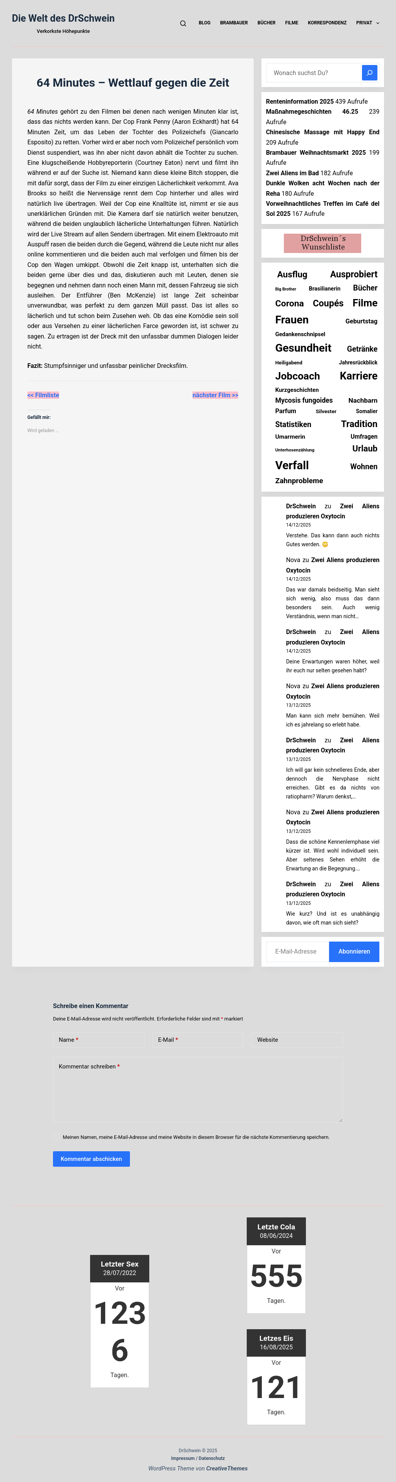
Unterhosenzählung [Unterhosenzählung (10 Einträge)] (295, 450)
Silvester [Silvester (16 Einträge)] (326, 411)
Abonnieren (354, 951)
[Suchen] (183, 23)
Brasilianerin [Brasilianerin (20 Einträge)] (324, 288)
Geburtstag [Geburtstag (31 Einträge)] (361, 321)
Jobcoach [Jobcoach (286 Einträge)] (297, 376)
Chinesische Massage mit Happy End (323, 132)
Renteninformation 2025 (300, 101)
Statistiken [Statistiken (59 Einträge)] (293, 424)
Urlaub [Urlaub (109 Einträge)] (364, 448)
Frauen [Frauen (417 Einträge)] (292, 319)
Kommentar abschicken (91, 1159)
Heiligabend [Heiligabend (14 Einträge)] (288, 363)
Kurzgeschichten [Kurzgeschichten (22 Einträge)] (297, 389)
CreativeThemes (227, 1468)
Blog (204, 23)
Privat (369, 23)
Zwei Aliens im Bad (292, 173)
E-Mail (168, 1040)
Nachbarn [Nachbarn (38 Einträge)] (362, 400)
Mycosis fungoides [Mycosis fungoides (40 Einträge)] (304, 400)
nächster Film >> (216, 395)
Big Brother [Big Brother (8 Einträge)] (285, 289)
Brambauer (234, 23)
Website (267, 1039)
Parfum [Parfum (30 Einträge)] (285, 411)
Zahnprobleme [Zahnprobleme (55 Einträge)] (299, 480)
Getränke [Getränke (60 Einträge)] (362, 349)
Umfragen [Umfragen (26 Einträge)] (364, 436)
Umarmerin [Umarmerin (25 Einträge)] (290, 436)
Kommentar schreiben (89, 1067)
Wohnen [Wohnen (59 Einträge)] (363, 466)
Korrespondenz (327, 23)
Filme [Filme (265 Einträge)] (365, 303)
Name (69, 1040)
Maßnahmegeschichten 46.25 (312, 111)
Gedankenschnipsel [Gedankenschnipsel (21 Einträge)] (300, 334)
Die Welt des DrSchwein (63, 18)
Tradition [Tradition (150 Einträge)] (359, 424)
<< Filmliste (43, 395)
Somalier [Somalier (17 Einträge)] (367, 411)
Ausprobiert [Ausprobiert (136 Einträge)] (354, 274)
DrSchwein (301, 506)
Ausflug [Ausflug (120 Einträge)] (292, 274)
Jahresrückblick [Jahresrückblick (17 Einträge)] (358, 362)
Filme (291, 23)
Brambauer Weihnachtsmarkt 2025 (316, 152)
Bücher (266, 23)
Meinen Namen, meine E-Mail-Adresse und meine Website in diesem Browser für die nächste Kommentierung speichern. (196, 1137)
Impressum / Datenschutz (198, 1458)
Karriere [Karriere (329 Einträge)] (358, 376)
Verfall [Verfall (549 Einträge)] (292, 465)
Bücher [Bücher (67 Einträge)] (365, 288)
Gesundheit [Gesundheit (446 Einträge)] (303, 348)
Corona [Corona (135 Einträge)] (289, 303)
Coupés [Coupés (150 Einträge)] (328, 303)
